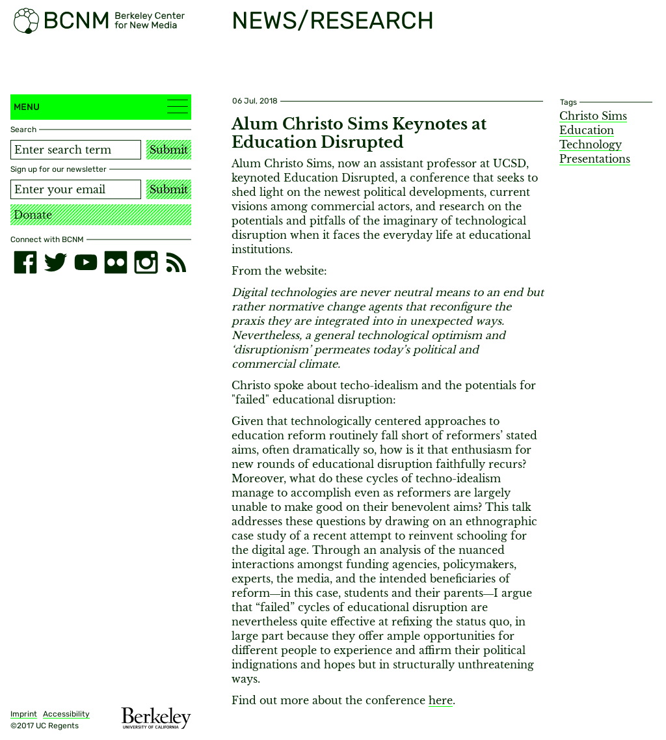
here (441, 700)
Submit (169, 149)
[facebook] (25, 262)
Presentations (594, 158)
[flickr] (116, 262)
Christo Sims (593, 115)
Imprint (23, 714)
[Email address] (75, 189)
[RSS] (176, 262)
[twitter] (55, 262)
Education (586, 130)
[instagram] (146, 262)
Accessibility (66, 714)
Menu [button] (101, 106)
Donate (33, 214)
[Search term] (75, 149)
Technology (590, 144)
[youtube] (86, 262)
